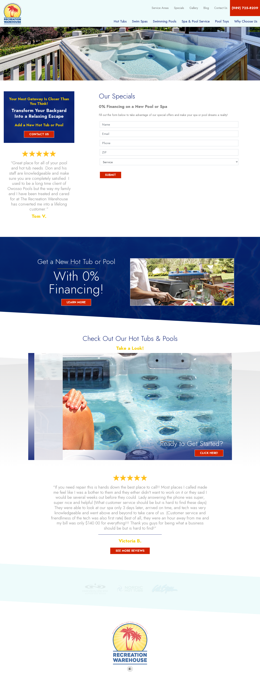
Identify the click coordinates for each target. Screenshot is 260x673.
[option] (147, 406)
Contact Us (220, 8)
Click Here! (209, 453)
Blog (206, 8)
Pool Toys (222, 21)
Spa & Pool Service (196, 21)
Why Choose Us (245, 21)
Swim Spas (140, 21)
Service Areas (160, 8)
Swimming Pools (164, 21)
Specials (179, 8)
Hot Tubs (120, 21)
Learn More (76, 302)
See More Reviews (130, 551)
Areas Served (214, 629)
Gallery (193, 8)
